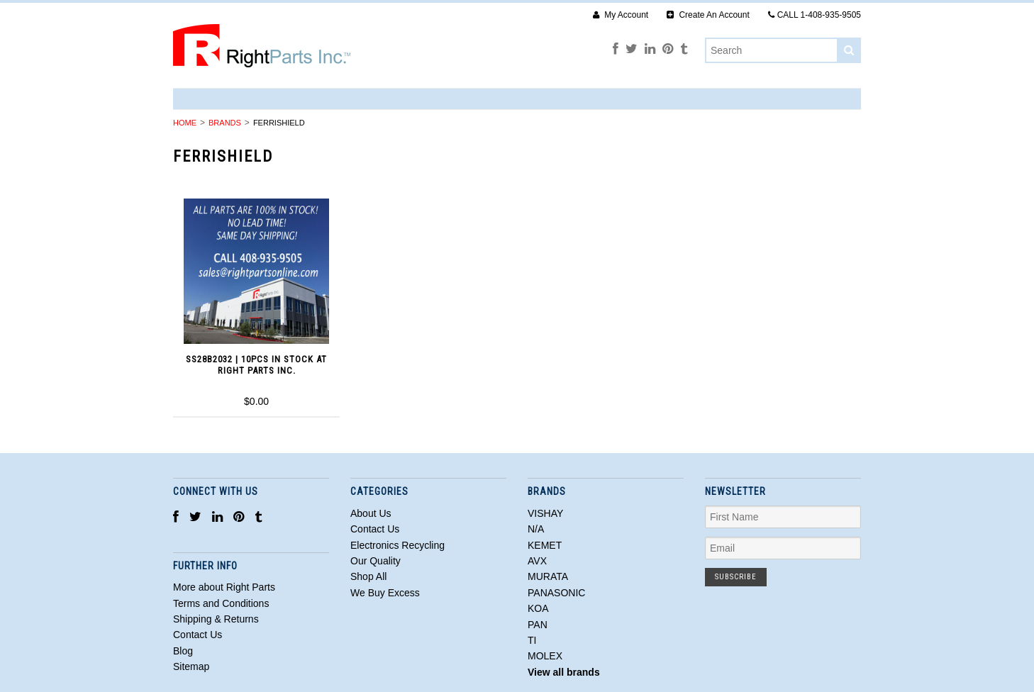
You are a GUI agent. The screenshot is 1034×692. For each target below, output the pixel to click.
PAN (537, 624)
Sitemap (191, 666)
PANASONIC (556, 592)
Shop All (368, 576)
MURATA (548, 576)
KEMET (545, 545)
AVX (537, 561)
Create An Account (708, 15)
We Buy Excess (385, 592)
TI (532, 640)
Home (184, 122)
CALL (814, 15)
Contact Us (374, 529)
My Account (620, 15)
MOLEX (545, 656)
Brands (225, 122)
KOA (538, 608)
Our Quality (375, 561)
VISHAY (545, 513)
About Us (370, 513)
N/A (536, 529)
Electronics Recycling (397, 545)
